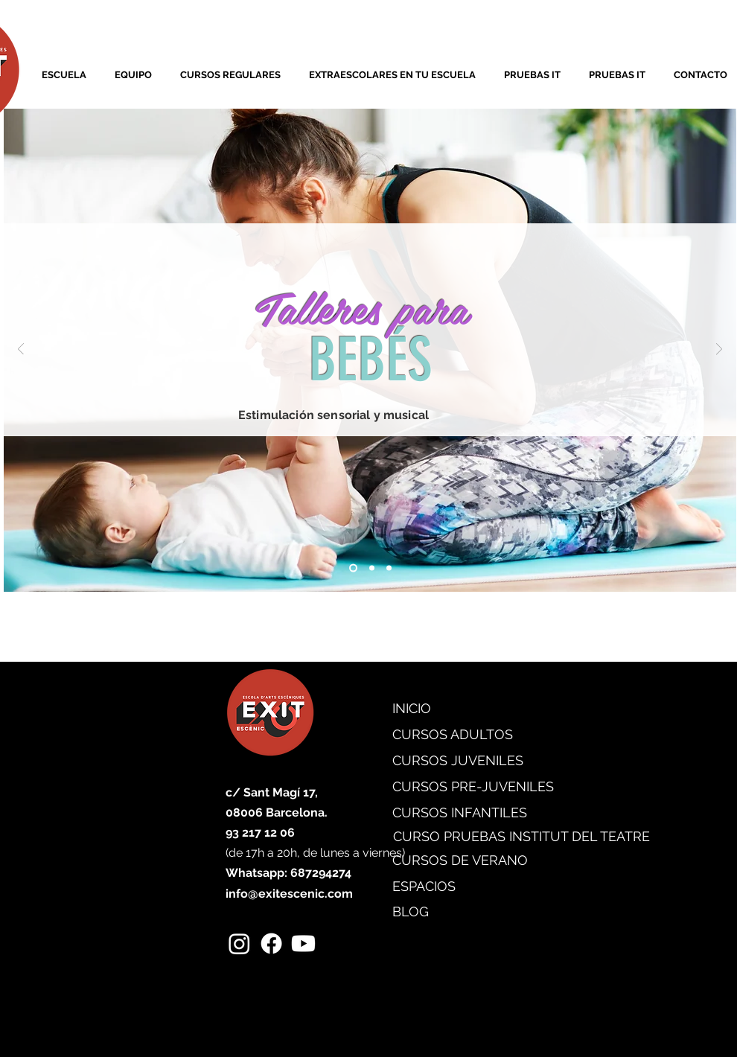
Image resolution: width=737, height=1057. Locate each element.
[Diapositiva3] (389, 567)
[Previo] (21, 350)
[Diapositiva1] (353, 567)
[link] (45, 34)
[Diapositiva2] (371, 567)
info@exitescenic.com (289, 894)
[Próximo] (719, 350)
